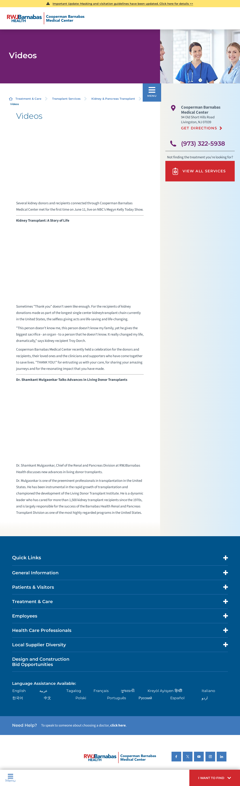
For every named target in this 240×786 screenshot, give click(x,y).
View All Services (199, 171)
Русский (145, 698)
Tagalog (73, 691)
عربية (43, 691)
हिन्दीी (178, 691)
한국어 (17, 698)
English (19, 691)
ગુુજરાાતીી (128, 691)
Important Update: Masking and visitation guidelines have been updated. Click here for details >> (123, 3)
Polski (80, 698)
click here (118, 725)
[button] (214, 778)
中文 (47, 698)
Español (177, 698)
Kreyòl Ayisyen (160, 691)
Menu (10, 778)
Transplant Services (66, 98)
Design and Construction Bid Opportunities (40, 661)
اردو (205, 698)
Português (116, 698)
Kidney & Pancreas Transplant (113, 98)
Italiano (208, 691)
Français (101, 691)
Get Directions (199, 128)
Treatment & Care (28, 98)
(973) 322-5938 (203, 143)
